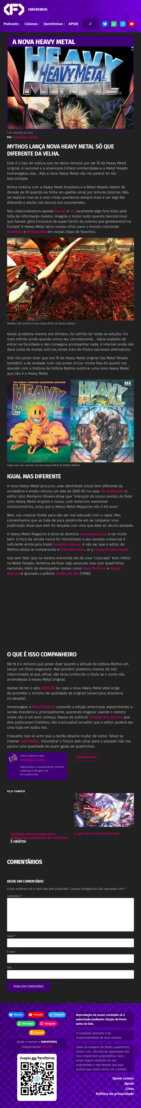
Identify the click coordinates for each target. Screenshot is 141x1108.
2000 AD (48, 688)
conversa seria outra (111, 549)
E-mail (11, 951)
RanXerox (15, 232)
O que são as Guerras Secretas (96, 833)
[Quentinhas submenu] (64, 24)
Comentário (14, 896)
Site (9, 967)
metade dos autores (106, 717)
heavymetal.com (93, 534)
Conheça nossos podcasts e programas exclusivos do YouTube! (39, 836)
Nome (11, 936)
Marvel (60, 211)
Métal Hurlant (43, 707)
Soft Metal (29, 741)
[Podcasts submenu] (20, 24)
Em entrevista (112, 491)
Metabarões (36, 232)
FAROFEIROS (37, 9)
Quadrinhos (86, 757)
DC (72, 211)
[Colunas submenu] (39, 24)
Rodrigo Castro (25, 137)
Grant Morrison (72, 549)
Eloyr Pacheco (94, 568)
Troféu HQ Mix (67, 573)
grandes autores (67, 544)
